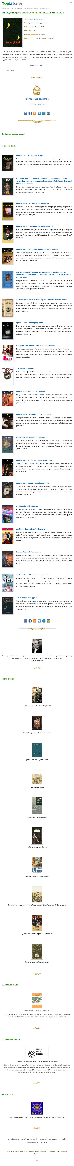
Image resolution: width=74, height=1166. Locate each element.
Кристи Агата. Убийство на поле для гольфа (34, 460)
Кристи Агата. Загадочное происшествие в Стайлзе (37, 249)
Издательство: (29, 27)
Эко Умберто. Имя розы (26, 368)
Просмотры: (28, 31)
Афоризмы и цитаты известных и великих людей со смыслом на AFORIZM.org (37, 1110)
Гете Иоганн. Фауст (37, 787)
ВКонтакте (55, 1139)
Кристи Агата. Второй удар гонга (29, 323)
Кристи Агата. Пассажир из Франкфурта (32, 203)
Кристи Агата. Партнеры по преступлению (33, 414)
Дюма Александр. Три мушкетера (37, 962)
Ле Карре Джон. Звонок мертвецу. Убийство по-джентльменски (42, 300)
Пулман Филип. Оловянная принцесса (32, 437)
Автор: (26, 19)
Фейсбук (63, 1139)
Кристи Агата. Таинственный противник (32, 483)
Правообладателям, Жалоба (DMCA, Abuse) (22, 1139)
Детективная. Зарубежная (38, 23)
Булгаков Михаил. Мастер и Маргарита (37, 706)
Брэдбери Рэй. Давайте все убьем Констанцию (35, 346)
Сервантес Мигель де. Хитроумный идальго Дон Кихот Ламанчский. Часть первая (37, 905)
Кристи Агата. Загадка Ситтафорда (30, 391)
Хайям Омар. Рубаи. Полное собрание (37, 733)
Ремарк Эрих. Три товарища (37, 817)
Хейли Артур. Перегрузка (26, 598)
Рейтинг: (27, 34)
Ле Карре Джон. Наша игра (27, 506)
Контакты (43, 1142)
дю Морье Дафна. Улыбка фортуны (30, 529)
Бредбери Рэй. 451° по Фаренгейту (37, 876)
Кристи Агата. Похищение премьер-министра (34, 226)
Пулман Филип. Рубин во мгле (28, 552)
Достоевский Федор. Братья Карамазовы (37, 934)
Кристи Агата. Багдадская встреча (30, 155)
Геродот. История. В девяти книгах (37, 760)
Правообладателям (37, 104)
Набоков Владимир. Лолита (37, 847)
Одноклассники (32, 1142)
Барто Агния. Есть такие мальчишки (37, 1011)
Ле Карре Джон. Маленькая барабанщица (33, 575)
